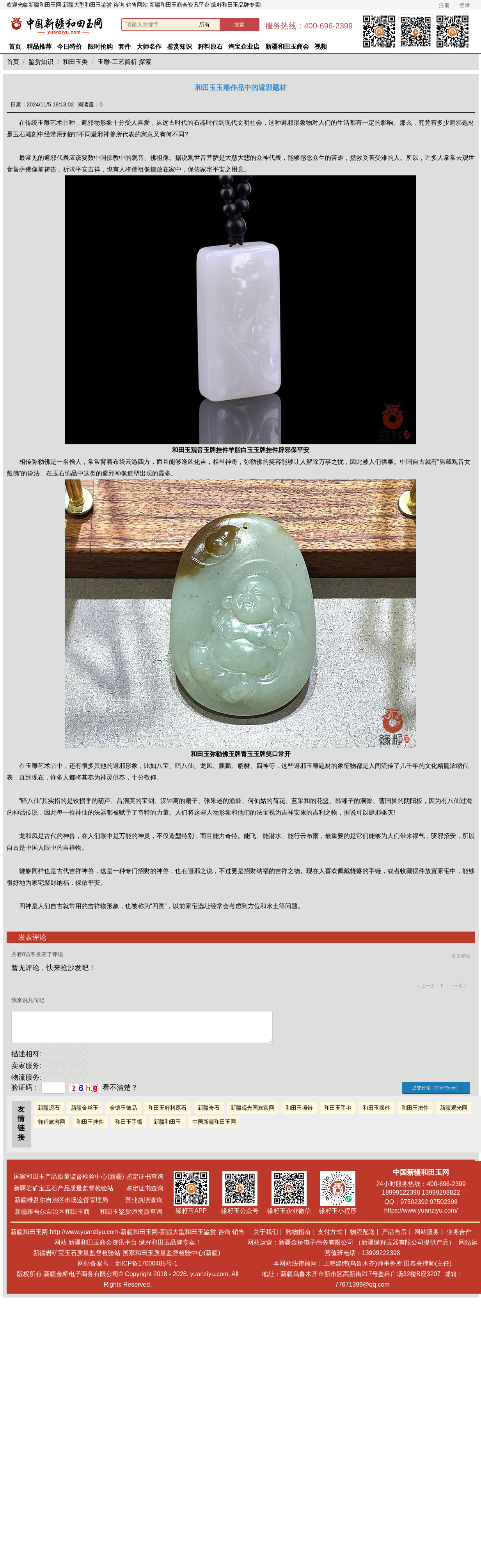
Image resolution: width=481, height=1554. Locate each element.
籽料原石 (210, 46)
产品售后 (394, 1232)
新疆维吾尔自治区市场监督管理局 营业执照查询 (88, 1200)
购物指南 (298, 1232)
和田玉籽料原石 (167, 1108)
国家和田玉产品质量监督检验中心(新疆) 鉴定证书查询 (88, 1176)
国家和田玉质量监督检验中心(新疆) (171, 1253)
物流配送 (362, 1232)
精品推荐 (39, 46)
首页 (15, 46)
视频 (320, 46)
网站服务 (426, 1232)
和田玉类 (75, 61)
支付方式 (330, 1232)
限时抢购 (100, 46)
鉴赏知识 (179, 46)
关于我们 (265, 1232)
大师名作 (149, 46)
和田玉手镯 (128, 1122)
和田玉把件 (415, 1108)
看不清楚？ (103, 1087)
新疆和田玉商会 (287, 46)
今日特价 (69, 46)
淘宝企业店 (243, 46)
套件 (124, 46)
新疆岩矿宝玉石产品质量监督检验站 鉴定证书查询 (88, 1188)
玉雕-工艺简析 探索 (124, 61)
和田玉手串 (337, 1108)
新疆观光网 (453, 1108)
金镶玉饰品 (123, 1108)
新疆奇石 (209, 1108)
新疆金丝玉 (84, 1108)
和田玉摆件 (376, 1108)
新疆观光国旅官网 (252, 1108)
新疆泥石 (49, 1108)
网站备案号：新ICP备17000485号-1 (127, 1263)
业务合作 (459, 1232)
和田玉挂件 (90, 1122)
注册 (444, 5)
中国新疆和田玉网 (214, 1122)
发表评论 (460, 956)
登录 (464, 5)
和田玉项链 (299, 1108)
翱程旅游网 (51, 1122)
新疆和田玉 (167, 1122)
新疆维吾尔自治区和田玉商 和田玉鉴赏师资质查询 (89, 1211)
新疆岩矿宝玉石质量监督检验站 (77, 1253)
